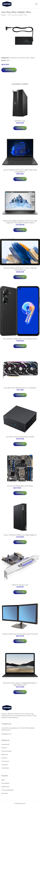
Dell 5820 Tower (20, 121)
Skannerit (4, 758)
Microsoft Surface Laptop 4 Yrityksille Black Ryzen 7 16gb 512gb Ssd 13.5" (20, 684)
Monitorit (4, 748)
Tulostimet (4, 764)
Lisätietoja (9, 70)
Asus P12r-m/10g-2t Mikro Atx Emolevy (20, 486)
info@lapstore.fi (6, 734)
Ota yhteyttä (5, 783)
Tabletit (32, 58)
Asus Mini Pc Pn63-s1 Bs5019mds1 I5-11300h (20, 437)
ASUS (27, 58)
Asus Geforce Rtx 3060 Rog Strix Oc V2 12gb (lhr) (20, 388)
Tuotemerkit (13, 58)
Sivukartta (4, 793)
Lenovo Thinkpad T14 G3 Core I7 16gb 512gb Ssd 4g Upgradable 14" (20, 171)
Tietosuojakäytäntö (7, 790)
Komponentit (5, 744)
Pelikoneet (4, 754)
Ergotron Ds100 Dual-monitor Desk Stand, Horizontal (20, 634)
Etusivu (3, 15)
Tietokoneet (21, 58)
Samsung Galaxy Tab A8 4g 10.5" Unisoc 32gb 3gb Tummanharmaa (20, 269)
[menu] (36, 4)
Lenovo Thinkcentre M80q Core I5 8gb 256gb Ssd (20, 535)
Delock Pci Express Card (20, 585)
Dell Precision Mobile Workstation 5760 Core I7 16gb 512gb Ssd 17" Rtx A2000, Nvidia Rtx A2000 (20, 222)
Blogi (3, 780)
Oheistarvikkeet (6, 751)
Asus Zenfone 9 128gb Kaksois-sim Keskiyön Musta (20, 339)
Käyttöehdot (5, 786)
